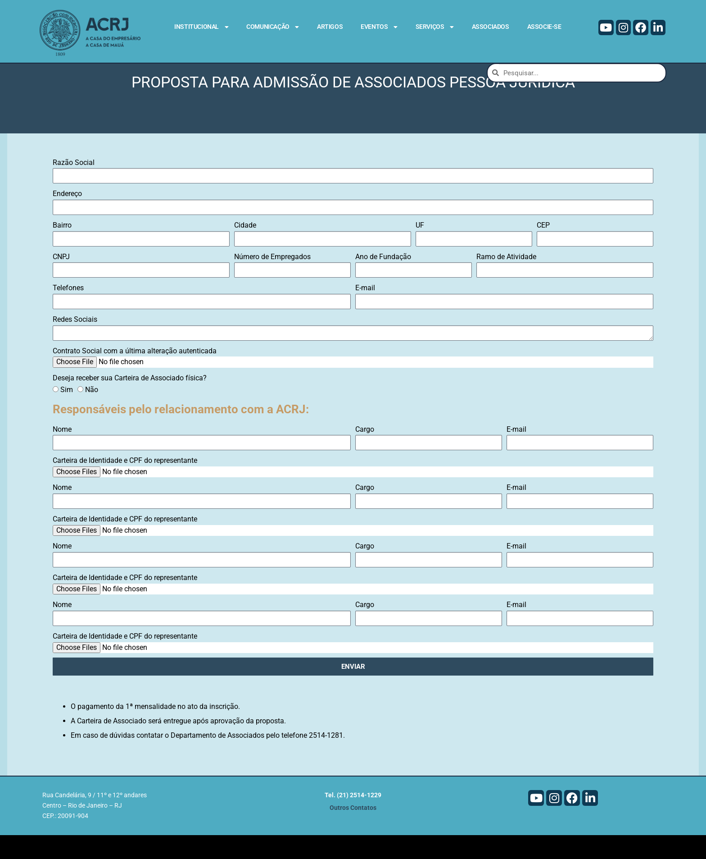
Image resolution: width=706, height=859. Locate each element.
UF (420, 249)
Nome (62, 452)
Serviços (435, 27)
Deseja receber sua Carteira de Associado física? (130, 401)
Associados (490, 26)
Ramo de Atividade (506, 280)
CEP (543, 249)
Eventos (379, 27)
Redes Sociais (75, 343)
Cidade (245, 249)
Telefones (68, 311)
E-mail (365, 311)
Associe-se (544, 26)
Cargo (364, 452)
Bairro (62, 249)
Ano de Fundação (383, 280)
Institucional (201, 27)
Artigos (330, 26)
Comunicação (272, 27)
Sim (66, 413)
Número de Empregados (272, 280)
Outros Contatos (353, 832)
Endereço (67, 217)
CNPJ (61, 280)
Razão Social (74, 186)
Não (91, 413)
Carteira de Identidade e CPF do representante (125, 484)
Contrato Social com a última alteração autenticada (135, 374)
